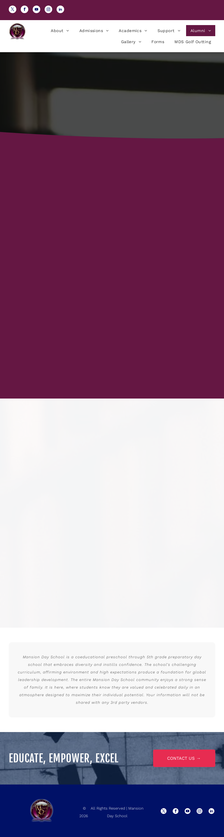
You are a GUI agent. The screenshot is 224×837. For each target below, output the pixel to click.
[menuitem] (59, 30)
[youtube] (36, 10)
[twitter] (12, 10)
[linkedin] (60, 10)
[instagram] (48, 10)
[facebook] (24, 10)
